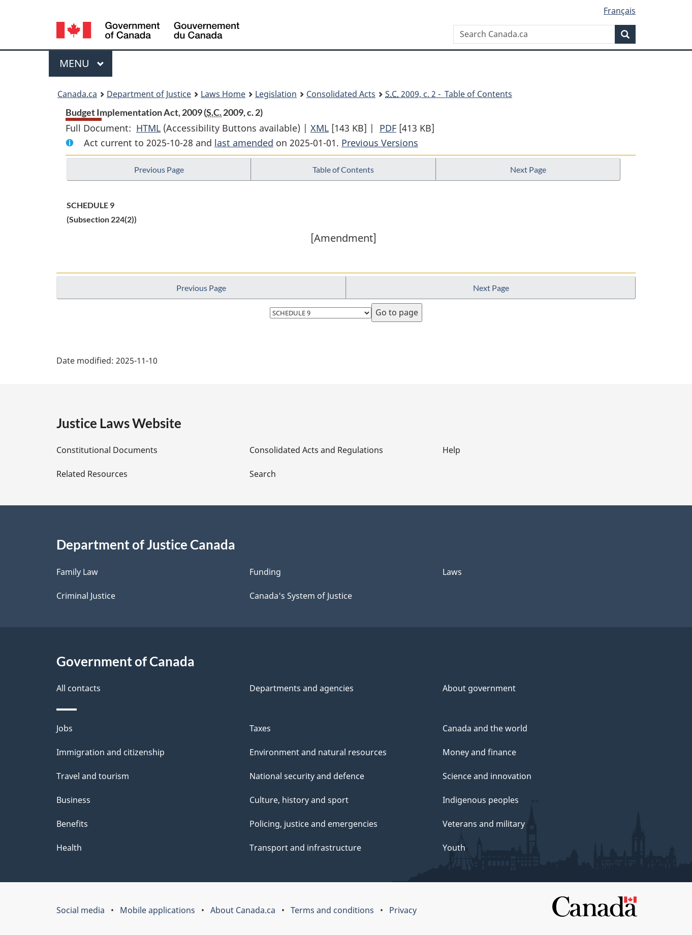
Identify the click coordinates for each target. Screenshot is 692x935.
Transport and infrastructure (305, 847)
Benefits (72, 823)
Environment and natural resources (318, 752)
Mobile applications (157, 910)
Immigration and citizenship (110, 752)
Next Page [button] (528, 169)
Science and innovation (487, 776)
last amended (243, 143)
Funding (265, 571)
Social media (80, 910)
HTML (148, 128)
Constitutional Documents (107, 450)
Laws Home (223, 94)
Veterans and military (484, 823)
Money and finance (479, 752)
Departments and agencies (301, 688)
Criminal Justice (85, 595)
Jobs (64, 728)
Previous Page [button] (159, 169)
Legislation (276, 94)
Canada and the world (485, 728)
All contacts (78, 688)
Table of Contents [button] (343, 169)
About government (479, 688)
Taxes (260, 728)
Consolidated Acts (340, 94)
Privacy (403, 910)
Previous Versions (379, 143)
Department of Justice (149, 94)
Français (620, 10)
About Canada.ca (242, 910)
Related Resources (92, 473)
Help (451, 450)
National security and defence (306, 776)
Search (262, 473)
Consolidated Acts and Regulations (316, 450)
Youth (454, 847)
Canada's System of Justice (300, 595)
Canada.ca (77, 94)
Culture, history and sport (299, 799)
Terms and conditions (332, 910)
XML (319, 128)
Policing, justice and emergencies (313, 823)
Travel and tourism (92, 776)
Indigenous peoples (481, 799)
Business (73, 799)
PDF (388, 128)
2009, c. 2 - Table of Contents (448, 94)
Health (69, 847)
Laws (452, 571)
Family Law (77, 571)
